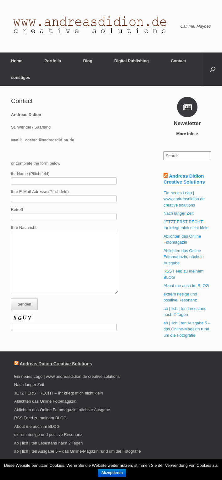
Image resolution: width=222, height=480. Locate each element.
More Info (187, 133)
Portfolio (52, 60)
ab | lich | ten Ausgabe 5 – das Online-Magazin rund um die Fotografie (187, 329)
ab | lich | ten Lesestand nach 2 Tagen (48, 443)
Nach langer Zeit (178, 213)
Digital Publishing (131, 60)
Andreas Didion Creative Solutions (55, 363)
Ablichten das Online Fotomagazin (45, 401)
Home (16, 60)
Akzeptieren (112, 473)
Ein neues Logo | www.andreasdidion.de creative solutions (184, 198)
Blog (87, 60)
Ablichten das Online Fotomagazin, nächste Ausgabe (184, 256)
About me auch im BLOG (186, 285)
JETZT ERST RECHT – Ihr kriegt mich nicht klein (58, 393)
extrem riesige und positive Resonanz (48, 434)
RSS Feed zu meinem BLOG (40, 418)
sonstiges (20, 77)
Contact (178, 60)
